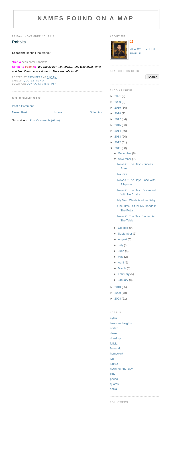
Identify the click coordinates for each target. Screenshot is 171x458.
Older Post (96, 112)
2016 (118, 125)
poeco (114, 379)
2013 (118, 136)
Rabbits (122, 174)
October (123, 227)
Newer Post (19, 112)
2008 (118, 298)
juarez (114, 363)
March (122, 268)
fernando (115, 348)
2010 (118, 287)
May (121, 256)
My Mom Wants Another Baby (136, 200)
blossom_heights (121, 323)
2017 (118, 119)
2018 (118, 113)
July (121, 245)
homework (116, 353)
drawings (116, 338)
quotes (29, 80)
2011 (118, 148)
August (123, 239)
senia (40, 80)
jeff (112, 358)
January (123, 280)
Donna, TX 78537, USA (42, 84)
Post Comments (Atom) (45, 120)
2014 (118, 130)
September (125, 233)
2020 (118, 101)
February (124, 274)
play (112, 373)
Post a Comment (23, 106)
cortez (114, 328)
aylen (113, 318)
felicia (113, 343)
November (125, 159)
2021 (118, 96)
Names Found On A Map (86, 18)
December (125, 153)
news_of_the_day (121, 368)
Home (58, 112)
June (121, 251)
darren (114, 333)
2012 (118, 142)
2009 (118, 292)
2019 (118, 107)
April (121, 262)
